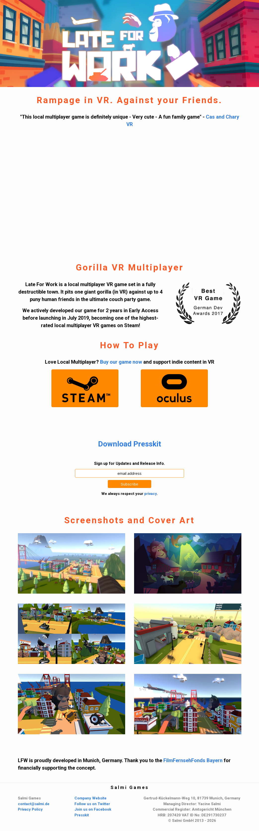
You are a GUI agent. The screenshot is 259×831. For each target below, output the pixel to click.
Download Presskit (129, 443)
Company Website (90, 798)
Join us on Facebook (92, 809)
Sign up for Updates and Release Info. (129, 463)
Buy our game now (121, 362)
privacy (150, 493)
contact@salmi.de (33, 804)
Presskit (81, 815)
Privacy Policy (30, 809)
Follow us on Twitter (92, 804)
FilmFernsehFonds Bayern (192, 760)
